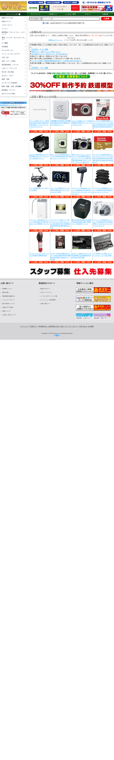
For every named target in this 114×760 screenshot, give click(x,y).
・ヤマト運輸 (43, 49)
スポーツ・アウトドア (9, 68)
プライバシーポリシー (71, 326)
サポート (88, 14)
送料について (6, 311)
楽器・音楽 (5, 79)
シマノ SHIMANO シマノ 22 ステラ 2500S (39, 189)
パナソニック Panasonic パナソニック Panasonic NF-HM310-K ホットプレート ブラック (103, 190)
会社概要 (91, 326)
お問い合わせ (83, 326)
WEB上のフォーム (55, 40)
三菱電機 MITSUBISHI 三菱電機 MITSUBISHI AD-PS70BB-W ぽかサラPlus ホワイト (60, 123)
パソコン (5, 29)
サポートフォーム (46, 292)
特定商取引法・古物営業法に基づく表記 (51, 326)
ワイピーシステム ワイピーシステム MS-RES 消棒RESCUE (39, 254)
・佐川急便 (34, 49)
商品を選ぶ (5, 292)
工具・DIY (5, 57)
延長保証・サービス (8, 90)
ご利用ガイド (52, 14)
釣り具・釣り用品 (8, 72)
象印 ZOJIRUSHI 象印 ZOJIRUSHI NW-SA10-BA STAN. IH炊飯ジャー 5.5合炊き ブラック (82, 222)
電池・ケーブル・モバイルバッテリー (13, 38)
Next (112, 87)
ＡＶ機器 (5, 43)
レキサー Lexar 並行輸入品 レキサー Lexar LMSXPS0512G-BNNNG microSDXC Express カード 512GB (60, 256)
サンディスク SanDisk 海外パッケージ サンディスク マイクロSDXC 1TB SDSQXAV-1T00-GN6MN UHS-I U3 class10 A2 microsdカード (103, 158)
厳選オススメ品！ (8, 18)
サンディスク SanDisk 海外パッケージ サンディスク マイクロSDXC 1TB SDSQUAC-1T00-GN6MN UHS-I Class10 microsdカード (103, 125)
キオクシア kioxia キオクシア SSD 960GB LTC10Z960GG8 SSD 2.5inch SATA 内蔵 (81, 255)
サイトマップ (35, 14)
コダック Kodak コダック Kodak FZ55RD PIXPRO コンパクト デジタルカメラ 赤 (82, 123)
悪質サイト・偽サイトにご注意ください (46, 52)
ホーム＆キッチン (8, 50)
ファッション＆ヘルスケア (11, 54)
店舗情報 (105, 14)
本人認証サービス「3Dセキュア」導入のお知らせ (49, 54)
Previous (31, 87)
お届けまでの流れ (7, 307)
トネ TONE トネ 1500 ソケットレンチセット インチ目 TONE (102, 254)
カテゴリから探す (13, 14)
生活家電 (5, 46)
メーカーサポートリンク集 (48, 296)
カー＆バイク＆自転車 (9, 83)
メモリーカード (7, 25)
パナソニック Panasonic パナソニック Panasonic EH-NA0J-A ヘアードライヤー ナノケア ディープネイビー (82, 191)
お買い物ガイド (45, 303)
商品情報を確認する (8, 296)
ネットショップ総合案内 (48, 300)
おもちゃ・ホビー (8, 75)
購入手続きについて (8, 303)
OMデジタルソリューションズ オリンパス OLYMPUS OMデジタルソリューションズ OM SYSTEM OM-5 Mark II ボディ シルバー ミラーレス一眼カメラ (81, 158)
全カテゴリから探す (8, 94)
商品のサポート (45, 288)
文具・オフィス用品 (8, 61)
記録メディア (6, 21)
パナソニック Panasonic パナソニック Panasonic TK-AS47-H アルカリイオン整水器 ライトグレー (39, 223)
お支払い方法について (9, 315)
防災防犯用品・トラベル (10, 65)
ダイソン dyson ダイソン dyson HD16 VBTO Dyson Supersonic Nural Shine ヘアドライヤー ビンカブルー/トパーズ (39, 124)
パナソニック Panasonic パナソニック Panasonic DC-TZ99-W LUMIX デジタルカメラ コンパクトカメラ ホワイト (103, 223)
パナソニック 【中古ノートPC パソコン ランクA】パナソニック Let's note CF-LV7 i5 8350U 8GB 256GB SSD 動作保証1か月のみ (60, 224)
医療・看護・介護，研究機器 (11, 86)
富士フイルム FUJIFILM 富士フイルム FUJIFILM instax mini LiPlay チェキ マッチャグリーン (60, 156)
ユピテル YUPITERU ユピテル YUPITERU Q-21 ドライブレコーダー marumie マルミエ (39, 156)
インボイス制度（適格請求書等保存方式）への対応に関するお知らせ (56, 61)
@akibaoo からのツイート (11, 105)
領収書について (7, 288)
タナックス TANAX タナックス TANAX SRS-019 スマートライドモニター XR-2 (60, 190)
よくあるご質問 (70, 14)
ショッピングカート (8, 300)
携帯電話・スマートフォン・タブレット (13, 33)
